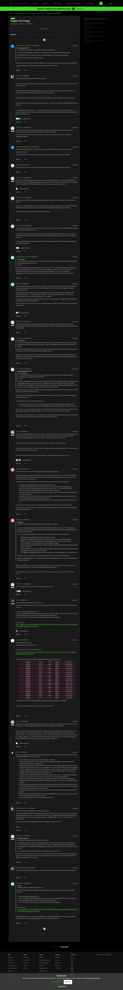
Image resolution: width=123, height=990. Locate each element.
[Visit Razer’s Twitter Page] (72, 966)
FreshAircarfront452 (21, 868)
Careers (57, 960)
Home (10, 13)
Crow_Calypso (20, 197)
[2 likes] (23, 248)
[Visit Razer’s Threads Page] (72, 963)
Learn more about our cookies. (91, 978)
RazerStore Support (44, 963)
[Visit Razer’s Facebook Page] (72, 958)
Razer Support (31, 13)
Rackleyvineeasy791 (21, 808)
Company (57, 954)
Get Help (41, 957)
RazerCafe (10, 960)
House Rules (57, 3)
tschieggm (19, 165)
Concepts (26, 963)
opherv (18, 600)
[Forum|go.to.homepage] (18, 3)
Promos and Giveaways (73, 3)
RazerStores (11, 957)
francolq (18, 640)
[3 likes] (23, 119)
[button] (110, 3)
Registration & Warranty (45, 960)
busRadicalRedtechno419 (23, 257)
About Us (57, 957)
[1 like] (22, 189)
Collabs (25, 968)
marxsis (18, 431)
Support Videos (43, 971)
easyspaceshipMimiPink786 (24, 45)
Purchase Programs (12, 965)
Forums (35, 3)
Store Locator (11, 963)
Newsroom (57, 963)
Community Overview (20, 13)
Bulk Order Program (12, 968)
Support (45, 3)
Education (10, 971)
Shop (9, 954)
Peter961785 (19, 127)
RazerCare (41, 965)
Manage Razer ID (43, 968)
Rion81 (18, 752)
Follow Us (73, 954)
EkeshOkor (19, 76)
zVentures (57, 965)
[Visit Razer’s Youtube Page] (72, 968)
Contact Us (57, 968)
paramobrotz (19, 883)
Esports (25, 965)
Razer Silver (90, 3)
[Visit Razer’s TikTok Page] (72, 971)
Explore (25, 954)
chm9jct (18, 283)
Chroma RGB (27, 960)
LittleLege (18, 469)
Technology (26, 957)
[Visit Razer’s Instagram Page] (72, 960)
